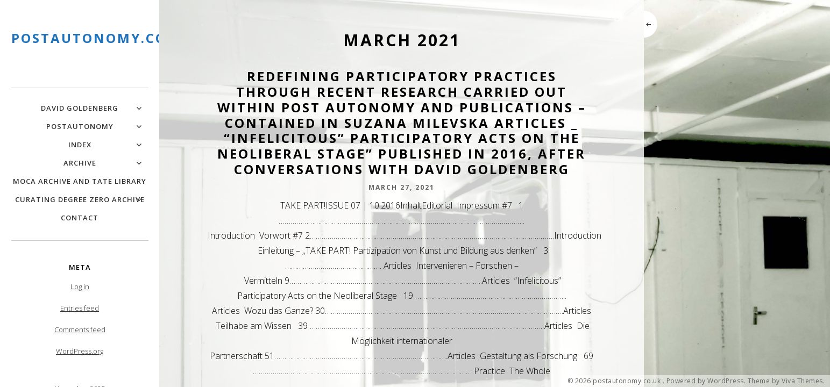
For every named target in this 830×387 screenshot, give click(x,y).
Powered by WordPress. (706, 381)
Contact (79, 218)
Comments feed (79, 329)
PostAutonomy (79, 126)
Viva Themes (802, 381)
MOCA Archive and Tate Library (79, 181)
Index (79, 144)
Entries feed (79, 308)
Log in (79, 286)
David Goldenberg (79, 108)
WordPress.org (79, 351)
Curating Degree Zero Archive (80, 199)
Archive (79, 163)
